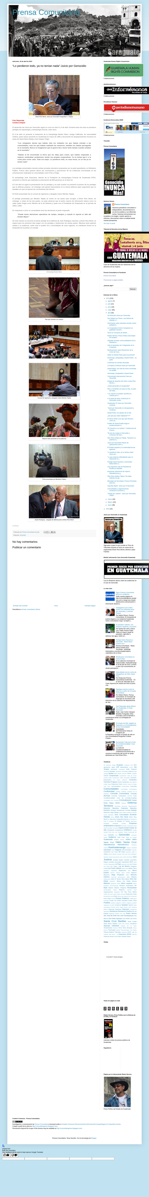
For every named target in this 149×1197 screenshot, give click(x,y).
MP (136, 885)
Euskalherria (119, 830)
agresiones (107, 767)
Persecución (107, 896)
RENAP (106, 909)
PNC (129, 896)
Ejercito (126, 819)
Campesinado (113, 776)
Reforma (134, 907)
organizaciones (108, 892)
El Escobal (132, 819)
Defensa (123, 803)
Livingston (133, 866)
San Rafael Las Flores (130, 918)
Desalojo (113, 810)
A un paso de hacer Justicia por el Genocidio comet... (118, 399)
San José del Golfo (110, 916)
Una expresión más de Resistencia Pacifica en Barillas (119, 467)
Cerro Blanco (133, 782)
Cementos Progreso (110, 782)
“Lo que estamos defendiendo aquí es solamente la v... (120, 458)
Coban (135, 784)
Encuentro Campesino (127, 825)
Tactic (135, 926)
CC (114, 780)
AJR (117, 767)
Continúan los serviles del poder (118, 363)
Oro (122, 892)
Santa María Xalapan (110, 923)
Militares (134, 877)
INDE (112, 850)
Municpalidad (107, 890)
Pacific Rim (107, 894)
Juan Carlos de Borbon (126, 857)
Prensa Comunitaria (46, 12)
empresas (117, 826)
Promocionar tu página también (113, 280)
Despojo (134, 810)
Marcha (112, 872)
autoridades (125, 771)
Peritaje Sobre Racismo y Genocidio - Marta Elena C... (120, 463)
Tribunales (118, 932)
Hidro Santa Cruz (126, 842)
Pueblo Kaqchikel (122, 900)
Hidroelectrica (109, 845)
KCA (131, 862)
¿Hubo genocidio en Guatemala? (118, 386)
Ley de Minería (124, 866)
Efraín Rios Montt (121, 817)
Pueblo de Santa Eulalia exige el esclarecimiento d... (118, 424)
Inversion (134, 850)
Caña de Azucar (132, 775)
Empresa (133, 823)
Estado (126, 828)
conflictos (123, 791)
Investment (107, 852)
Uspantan (124, 932)
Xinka (119, 936)
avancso (131, 771)
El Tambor (126, 821)
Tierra (120, 928)
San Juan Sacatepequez (125, 916)
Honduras (134, 845)
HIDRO (128, 839)
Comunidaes (124, 789)
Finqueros (120, 832)
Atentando (118, 771)
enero (110, 505)
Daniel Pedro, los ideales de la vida (119, 413)
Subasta (123, 926)
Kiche (135, 862)
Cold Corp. (107, 786)
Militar (128, 877)
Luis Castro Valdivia (114, 868)
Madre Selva (125, 868)
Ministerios (113, 883)
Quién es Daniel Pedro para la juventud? (121, 355)
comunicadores (116, 786)
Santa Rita (121, 923)
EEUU (112, 817)
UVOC (129, 932)
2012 (108, 509)
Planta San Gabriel (123, 896)
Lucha (105, 868)
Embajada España (119, 823)
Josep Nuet (112, 857)
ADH (135, 765)
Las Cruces (133, 864)
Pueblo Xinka (132, 900)
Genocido (23, 535)
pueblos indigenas (116, 903)
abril (109, 313)
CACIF (129, 773)
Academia (127, 765)
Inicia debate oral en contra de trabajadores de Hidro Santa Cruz (126, 674)
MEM (127, 875)
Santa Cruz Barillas (115, 921)
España (121, 828)
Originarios (117, 892)
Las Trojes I (114, 866)
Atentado (112, 771)
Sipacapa (107, 926)
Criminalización (125, 800)
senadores (133, 923)
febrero (110, 502)
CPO (112, 800)
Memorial (113, 877)
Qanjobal (125, 905)
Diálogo (116, 812)
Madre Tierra (133, 868)
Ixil (119, 852)
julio (109, 304)
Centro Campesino (123, 782)
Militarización (107, 879)
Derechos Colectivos (120, 808)
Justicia (108, 859)
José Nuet (124, 854)
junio (109, 307)
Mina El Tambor (116, 879)
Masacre (134, 872)
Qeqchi (130, 905)
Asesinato (106, 771)
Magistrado (114, 870)
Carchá (106, 777)
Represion (118, 909)
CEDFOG (124, 780)
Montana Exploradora (126, 885)
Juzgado (115, 860)
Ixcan (116, 852)
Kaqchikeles (125, 862)
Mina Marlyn (125, 879)
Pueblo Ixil (112, 900)
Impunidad (107, 850)
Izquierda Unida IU (131, 852)
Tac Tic (129, 926)
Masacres (107, 875)
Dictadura (129, 812)
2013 (108, 298)
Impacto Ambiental (131, 847)
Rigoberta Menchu (114, 913)
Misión (118, 883)
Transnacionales (124, 930)
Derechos (107, 808)
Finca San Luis (112, 832)
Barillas (111, 773)
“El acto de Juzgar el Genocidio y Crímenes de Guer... (118, 434)
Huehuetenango (117, 847)
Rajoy (121, 907)
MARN (128, 872)
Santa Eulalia (132, 921)
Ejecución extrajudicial (117, 819)
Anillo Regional (131, 769)
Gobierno (112, 837)
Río (121, 913)
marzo (110, 499)
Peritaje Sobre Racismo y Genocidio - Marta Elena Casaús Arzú (124, 642)
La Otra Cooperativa (109, 864)
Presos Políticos (122, 898)
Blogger (93, 1138)
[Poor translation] (14, 1155)
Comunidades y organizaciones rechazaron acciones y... (118, 489)
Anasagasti (122, 769)
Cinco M (130, 784)
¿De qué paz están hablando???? (118, 416)
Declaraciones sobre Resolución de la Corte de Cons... (120, 351)
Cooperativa (122, 796)
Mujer (105, 888)
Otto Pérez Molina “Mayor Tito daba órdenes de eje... (119, 477)
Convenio (114, 796)
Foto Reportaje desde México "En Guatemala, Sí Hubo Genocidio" (126, 708)
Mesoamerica (121, 877)
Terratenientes (108, 928)
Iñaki (112, 852)
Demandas (117, 806)
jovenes (117, 857)
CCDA (118, 780)
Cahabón (134, 773)
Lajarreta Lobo (125, 864)
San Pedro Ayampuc (116, 918)
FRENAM (111, 835)
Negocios (122, 890)
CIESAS (125, 784)
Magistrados (122, 870)
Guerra (116, 839)
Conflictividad (109, 791)
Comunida (133, 786)
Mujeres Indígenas (120, 887)
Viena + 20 (115, 934)
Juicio (135, 857)
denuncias (124, 806)
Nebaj (114, 890)
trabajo (118, 930)
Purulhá (112, 905)
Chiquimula (114, 784)
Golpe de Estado (131, 837)
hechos (122, 839)
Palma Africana (121, 894)
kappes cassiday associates (128, 860)
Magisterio (106, 870)
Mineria (134, 881)
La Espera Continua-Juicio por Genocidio (121, 365)
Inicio (56, 606)
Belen (115, 773)
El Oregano (110, 821)
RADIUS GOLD (115, 907)
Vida (110, 934)
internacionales (126, 850)
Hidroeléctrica (123, 845)
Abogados (119, 765)
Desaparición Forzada (123, 810)
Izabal (123, 852)
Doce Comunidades (122, 815)
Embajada (106, 823)
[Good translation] (6, 1155)
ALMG (131, 767)
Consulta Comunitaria (119, 794)
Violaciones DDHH (124, 934)
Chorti (120, 784)
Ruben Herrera (131, 913)
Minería (107, 883)
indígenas (118, 850)
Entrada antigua (90, 606)
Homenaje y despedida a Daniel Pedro (120, 373)
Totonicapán (112, 930)
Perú (112, 896)
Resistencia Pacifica (125, 911)
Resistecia (106, 911)
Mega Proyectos (117, 875)
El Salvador (118, 821)
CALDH (106, 775)
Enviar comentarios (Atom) (31, 609)
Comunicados (125, 786)
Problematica (133, 898)
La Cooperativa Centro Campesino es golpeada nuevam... (120, 329)
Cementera (133, 780)
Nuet (135, 890)
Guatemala (108, 839)
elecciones (134, 821)
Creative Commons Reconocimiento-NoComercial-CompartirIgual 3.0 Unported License (91, 1124)
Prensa (113, 898)
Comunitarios (133, 789)
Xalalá (115, 936)
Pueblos (107, 903)
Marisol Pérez (120, 872)
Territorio (115, 928)
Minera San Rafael (124, 881)
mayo (110, 310)
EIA (108, 819)
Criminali (116, 800)
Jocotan (119, 854)
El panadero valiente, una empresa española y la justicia (126, 625)
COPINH (129, 796)
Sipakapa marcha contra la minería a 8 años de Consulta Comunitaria (126, 691)
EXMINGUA (128, 830)
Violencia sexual (109, 936)
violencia (134, 934)
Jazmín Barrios (112, 854)
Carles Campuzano (113, 777)
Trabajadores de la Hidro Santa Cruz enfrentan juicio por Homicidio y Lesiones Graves (125, 610)
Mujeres (110, 887)
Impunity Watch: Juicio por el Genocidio (120, 486)
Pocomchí (134, 896)
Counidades (107, 800)
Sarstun (127, 923)
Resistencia (113, 911)
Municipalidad (132, 888)
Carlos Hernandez (125, 777)
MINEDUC (112, 881)
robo (124, 913)
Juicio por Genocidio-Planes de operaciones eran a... (117, 443)
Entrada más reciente (20, 606)
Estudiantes (111, 830)
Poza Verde (107, 898)
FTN (116, 835)
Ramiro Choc (127, 907)
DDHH (117, 803)
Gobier (105, 837)
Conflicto (118, 791)
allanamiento (124, 767)
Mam (129, 870)
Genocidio (124, 834)
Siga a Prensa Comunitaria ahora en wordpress (125, 593)
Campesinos (122, 775)
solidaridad (115, 926)
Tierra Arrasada (127, 928)
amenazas (114, 769)
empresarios (109, 826)
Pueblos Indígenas (127, 903)
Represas (111, 909)
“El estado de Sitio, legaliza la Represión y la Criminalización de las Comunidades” (126, 725)
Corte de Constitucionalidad (127, 798)
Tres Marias (133, 930)
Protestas (106, 900)
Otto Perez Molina (130, 892)
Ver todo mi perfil (109, 223)
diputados (111, 814)
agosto (110, 301)
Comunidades (111, 788)
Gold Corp (121, 837)
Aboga (113, 765)
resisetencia (133, 909)
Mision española (126, 883)
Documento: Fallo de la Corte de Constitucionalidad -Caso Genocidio (126, 744)
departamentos (132, 806)
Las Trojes (107, 866)
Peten (115, 896)
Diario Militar (122, 812)
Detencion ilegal (109, 812)
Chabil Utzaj (107, 784)
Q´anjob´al (118, 905)
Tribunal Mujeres (109, 932)
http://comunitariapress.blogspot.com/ (45, 1126)
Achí (131, 765)
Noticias (129, 890)
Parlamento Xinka (131, 894)
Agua (113, 767)
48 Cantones (107, 765)
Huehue (106, 847)
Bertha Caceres (122, 773)
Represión (125, 909)
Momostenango (114, 885)
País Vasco (113, 894)
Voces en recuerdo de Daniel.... (118, 333)
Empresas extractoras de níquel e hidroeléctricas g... (118, 472)
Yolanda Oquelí (126, 936)
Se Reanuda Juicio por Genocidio (118, 315)
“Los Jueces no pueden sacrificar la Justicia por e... (119, 394)
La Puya (118, 864)
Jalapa (106, 854)
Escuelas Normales (112, 828)
